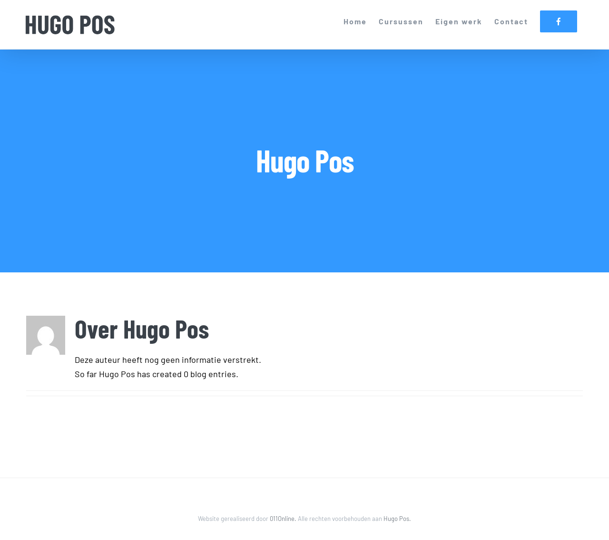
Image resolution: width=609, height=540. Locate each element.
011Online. (284, 518)
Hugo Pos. (397, 518)
